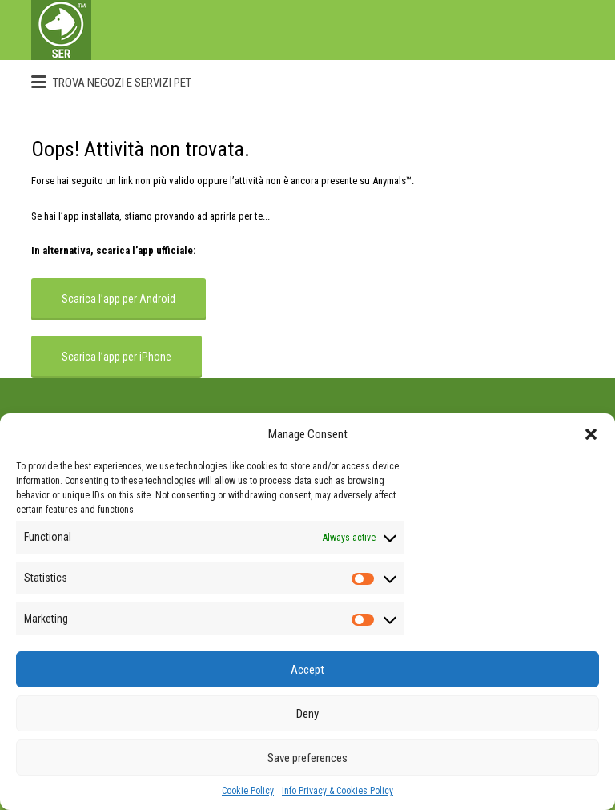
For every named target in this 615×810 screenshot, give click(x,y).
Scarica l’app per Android (118, 298)
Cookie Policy (248, 790)
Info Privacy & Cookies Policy (337, 790)
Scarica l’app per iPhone (116, 356)
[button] (591, 434)
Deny (307, 714)
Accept (307, 670)
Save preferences (307, 758)
